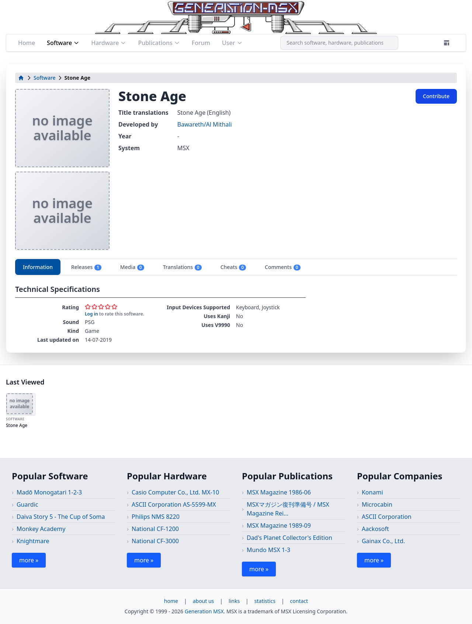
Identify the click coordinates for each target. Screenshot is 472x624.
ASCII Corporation (387, 517)
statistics (264, 600)
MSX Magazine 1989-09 (279, 525)
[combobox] (339, 43)
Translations (182, 267)
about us (203, 600)
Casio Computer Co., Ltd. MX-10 (175, 492)
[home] (21, 78)
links (234, 600)
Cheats (233, 267)
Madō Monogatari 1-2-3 (49, 492)
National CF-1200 (155, 529)
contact (299, 600)
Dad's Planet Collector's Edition (289, 538)
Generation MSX (204, 611)
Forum (201, 43)
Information (38, 266)
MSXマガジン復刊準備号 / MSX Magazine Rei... (288, 508)
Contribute (436, 96)
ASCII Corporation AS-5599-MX (174, 504)
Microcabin (377, 504)
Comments (283, 267)
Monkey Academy (41, 529)
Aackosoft (375, 529)
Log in (91, 314)
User (232, 43)
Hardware (108, 43)
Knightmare (33, 541)
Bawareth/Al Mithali (204, 124)
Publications (159, 43)
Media (132, 267)
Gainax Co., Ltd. (383, 541)
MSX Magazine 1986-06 (279, 492)
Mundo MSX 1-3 (268, 550)
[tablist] (236, 267)
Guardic (27, 504)
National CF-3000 (155, 541)
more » (28, 560)
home (171, 600)
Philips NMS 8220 (156, 517)
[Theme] (446, 42)
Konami (372, 492)
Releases (86, 267)
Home (26, 43)
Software (63, 43)
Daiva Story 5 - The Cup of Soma (61, 517)
